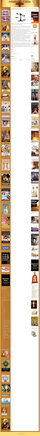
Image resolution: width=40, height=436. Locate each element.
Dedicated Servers (21, 434)
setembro (4, 311)
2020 (2, 306)
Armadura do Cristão (4, 289)
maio (3, 315)
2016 (2, 341)
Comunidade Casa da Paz (34, 293)
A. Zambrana (18, 433)
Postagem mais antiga (28, 59)
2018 (2, 339)
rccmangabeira (33, 294)
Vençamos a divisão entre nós (5, 325)
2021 (2, 305)
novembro (4, 309)
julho (3, 313)
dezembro (4, 308)
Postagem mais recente (13, 59)
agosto (3, 312)
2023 (2, 303)
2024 (2, 302)
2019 (2, 307)
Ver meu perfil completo (4, 298)
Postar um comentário (14, 58)
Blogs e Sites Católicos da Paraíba (35, 297)
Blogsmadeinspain (23, 433)
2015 (2, 342)
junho (3, 314)
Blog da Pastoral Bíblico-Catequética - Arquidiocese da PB (35, 290)
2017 (2, 340)
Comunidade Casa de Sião (34, 286)
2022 (2, 304)
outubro (3, 310)
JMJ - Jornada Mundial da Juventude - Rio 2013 (35, 289)
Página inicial (20, 59)
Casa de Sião (33, 288)
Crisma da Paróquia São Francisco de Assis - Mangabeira (35, 295)
